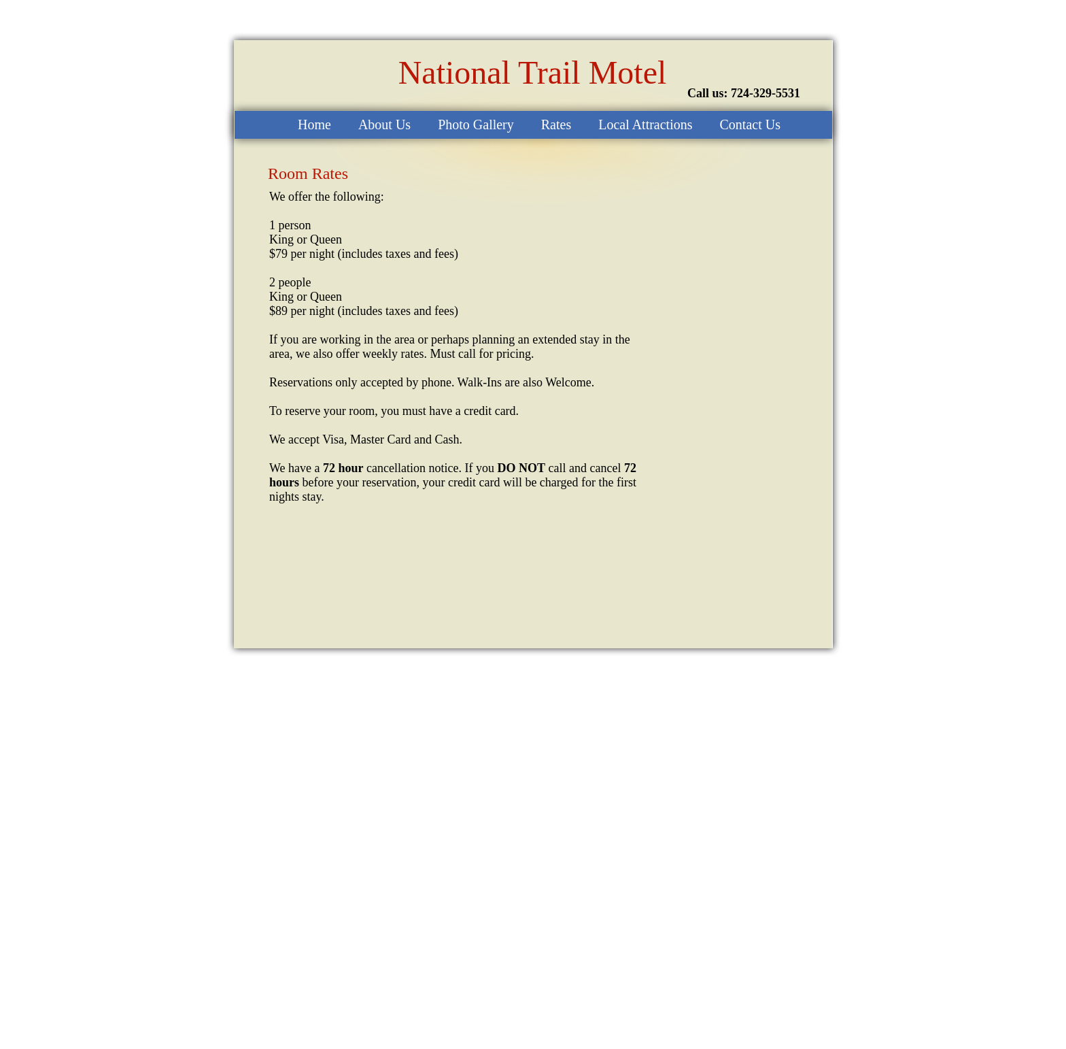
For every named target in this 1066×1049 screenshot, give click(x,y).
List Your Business (667, 1038)
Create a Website (599, 1038)
